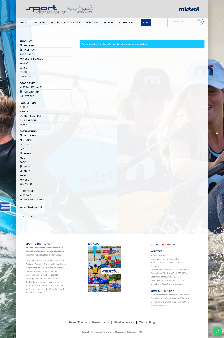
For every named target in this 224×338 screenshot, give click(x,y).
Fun (22, 148)
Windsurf (26, 184)
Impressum (121, 332)
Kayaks (24, 63)
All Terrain (31, 135)
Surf (27, 166)
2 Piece (24, 106)
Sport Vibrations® (32, 199)
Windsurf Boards (31, 58)
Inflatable (27, 96)
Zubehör (25, 76)
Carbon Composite (32, 115)
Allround (26, 139)
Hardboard (31, 91)
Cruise (24, 144)
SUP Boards (27, 54)
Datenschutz (132, 332)
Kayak (23, 124)
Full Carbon (28, 120)
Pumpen (29, 45)
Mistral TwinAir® (31, 87)
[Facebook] (31, 216)
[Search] (201, 21)
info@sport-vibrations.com (170, 284)
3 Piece (24, 111)
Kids (22, 157)
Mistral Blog (147, 322)
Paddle (24, 71)
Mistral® (25, 195)
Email (167, 301)
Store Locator (157, 298)
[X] (23, 216)
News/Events (78, 322)
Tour (27, 171)
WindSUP (25, 179)
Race (23, 162)
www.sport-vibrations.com (103, 332)
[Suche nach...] (187, 21)
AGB (140, 332)
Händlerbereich (124, 322)
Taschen (29, 49)
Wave (23, 175)
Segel (23, 67)
